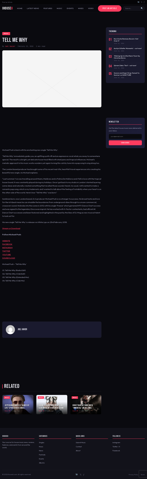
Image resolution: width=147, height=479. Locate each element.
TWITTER (6, 251)
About (78, 451)
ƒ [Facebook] (144, 2)
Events (70, 8)
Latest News (33, 8)
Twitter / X (116, 447)
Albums (42, 463)
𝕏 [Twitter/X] (141, 2)
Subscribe (125, 143)
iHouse (7, 8)
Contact (79, 447)
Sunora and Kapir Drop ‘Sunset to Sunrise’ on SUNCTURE (126, 74)
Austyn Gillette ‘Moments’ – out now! (128, 48)
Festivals (42, 455)
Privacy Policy (133, 474)
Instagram (116, 443)
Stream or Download (11, 228)
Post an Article (7, 2)
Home (19, 8)
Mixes (80, 8)
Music (59, 8)
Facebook (116, 451)
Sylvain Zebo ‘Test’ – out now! (125, 65)
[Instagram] (138, 2)
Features (47, 8)
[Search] (132, 8)
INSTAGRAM (7, 247)
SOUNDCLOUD (8, 258)
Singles (41, 443)
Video (91, 8)
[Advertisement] (73, 20)
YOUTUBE (6, 254)
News (41, 451)
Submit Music (81, 443)
